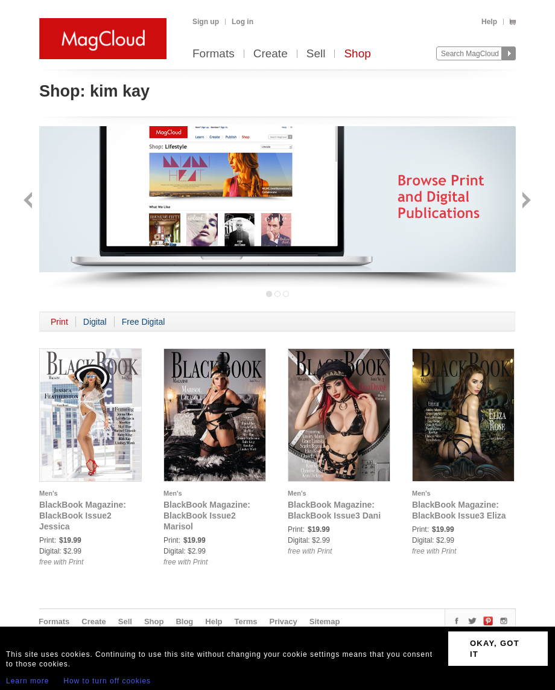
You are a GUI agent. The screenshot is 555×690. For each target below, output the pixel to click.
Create (270, 54)
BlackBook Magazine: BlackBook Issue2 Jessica (82, 515)
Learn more (27, 681)
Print (59, 322)
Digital (95, 322)
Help (489, 22)
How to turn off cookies (107, 681)
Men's (48, 493)
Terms (245, 621)
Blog (184, 621)
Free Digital (143, 322)
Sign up (205, 22)
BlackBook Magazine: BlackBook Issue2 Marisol (206, 515)
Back (29, 201)
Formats (213, 54)
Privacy (283, 621)
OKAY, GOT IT (494, 649)
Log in (242, 22)
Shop (357, 54)
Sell (316, 54)
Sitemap (324, 621)
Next (525, 201)
